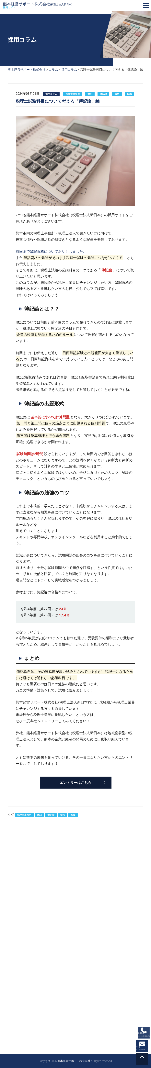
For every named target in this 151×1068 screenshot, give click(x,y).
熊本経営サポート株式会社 (37, 5)
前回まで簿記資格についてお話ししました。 (51, 251)
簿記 (89, 94)
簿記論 (103, 94)
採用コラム (51, 94)
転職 (129, 94)
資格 (117, 94)
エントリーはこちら (75, 783)
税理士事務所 (73, 94)
